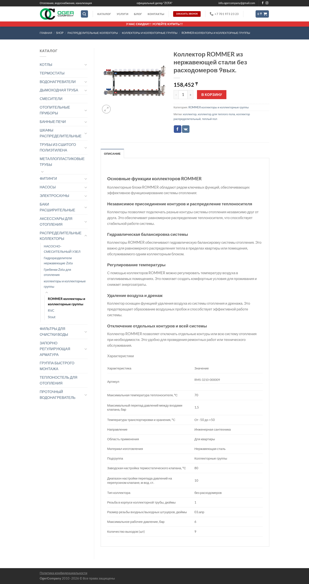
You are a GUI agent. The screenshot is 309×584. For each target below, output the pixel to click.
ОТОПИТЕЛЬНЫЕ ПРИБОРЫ (55, 110)
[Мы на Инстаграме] (267, 3)
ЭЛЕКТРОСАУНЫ (54, 195)
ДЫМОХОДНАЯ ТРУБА (59, 90)
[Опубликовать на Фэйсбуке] (177, 129)
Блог (138, 14)
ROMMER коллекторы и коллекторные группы (216, 33)
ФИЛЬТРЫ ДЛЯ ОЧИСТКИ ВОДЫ (54, 331)
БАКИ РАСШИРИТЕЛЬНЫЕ (57, 207)
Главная (46, 33)
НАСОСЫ (48, 187)
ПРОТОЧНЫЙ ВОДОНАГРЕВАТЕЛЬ (58, 394)
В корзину (211, 94)
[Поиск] (84, 14)
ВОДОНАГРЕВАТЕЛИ (58, 81)
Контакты (156, 14)
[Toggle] (85, 64)
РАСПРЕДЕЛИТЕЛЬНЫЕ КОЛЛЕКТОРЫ (93, 33)
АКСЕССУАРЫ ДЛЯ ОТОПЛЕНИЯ (56, 221)
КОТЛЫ (46, 64)
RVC (51, 310)
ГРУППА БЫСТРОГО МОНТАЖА (57, 366)
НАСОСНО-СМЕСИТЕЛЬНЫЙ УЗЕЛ (62, 248)
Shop (60, 33)
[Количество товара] (183, 94)
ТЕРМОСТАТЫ (52, 73)
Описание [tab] (112, 153)
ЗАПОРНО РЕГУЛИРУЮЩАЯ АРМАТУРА (55, 349)
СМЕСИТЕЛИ (51, 98)
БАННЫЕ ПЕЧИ (53, 121)
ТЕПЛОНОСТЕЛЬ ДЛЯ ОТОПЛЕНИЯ (58, 380)
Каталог (104, 14)
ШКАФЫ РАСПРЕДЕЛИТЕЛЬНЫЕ (61, 133)
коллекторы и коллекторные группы (149, 33)
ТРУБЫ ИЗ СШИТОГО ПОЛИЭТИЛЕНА (58, 147)
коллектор (190, 114)
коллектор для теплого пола (216, 114)
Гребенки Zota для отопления (57, 272)
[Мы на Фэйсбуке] (262, 3)
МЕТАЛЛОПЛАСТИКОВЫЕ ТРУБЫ (62, 161)
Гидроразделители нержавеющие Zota (58, 260)
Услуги (122, 14)
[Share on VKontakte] (185, 129)
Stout (52, 317)
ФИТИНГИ (48, 178)
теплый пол (209, 119)
